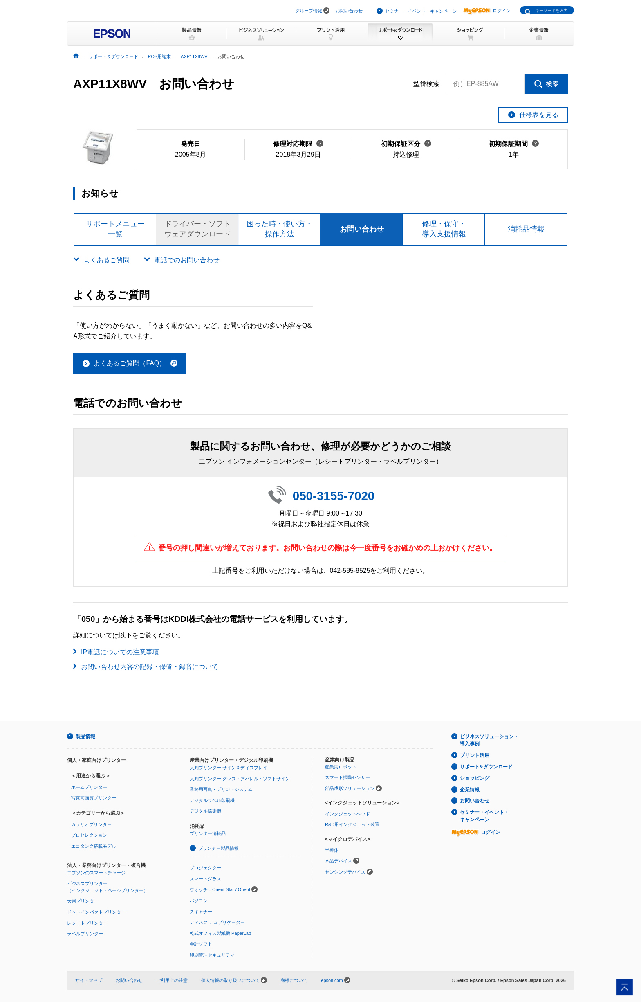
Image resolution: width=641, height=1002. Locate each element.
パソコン (199, 900)
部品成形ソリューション (349, 788)
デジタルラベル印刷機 (212, 800)
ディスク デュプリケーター (217, 922)
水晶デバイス (338, 860)
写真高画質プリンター (93, 797)
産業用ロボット (340, 766)
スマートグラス (205, 878)
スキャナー (201, 911)
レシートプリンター (87, 922)
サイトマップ (88, 979)
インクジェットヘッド (347, 813)
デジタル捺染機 (205, 810)
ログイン (487, 10)
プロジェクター (205, 867)
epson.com (332, 979)
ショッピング (474, 778)
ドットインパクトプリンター (96, 912)
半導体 (331, 849)
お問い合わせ (349, 10)
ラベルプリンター (85, 933)
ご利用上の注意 (172, 979)
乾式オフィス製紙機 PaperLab (220, 932)
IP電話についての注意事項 (120, 651)
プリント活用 (474, 755)
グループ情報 (308, 10)
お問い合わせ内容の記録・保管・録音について (149, 666)
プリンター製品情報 (218, 848)
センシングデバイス (345, 871)
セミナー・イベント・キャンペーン (421, 11)
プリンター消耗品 (208, 833)
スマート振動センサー (347, 777)
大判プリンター (83, 900)
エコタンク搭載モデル (93, 846)
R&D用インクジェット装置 (352, 824)
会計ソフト (201, 943)
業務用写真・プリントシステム (221, 789)
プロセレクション (89, 835)
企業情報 (470, 789)
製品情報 (85, 736)
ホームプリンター (89, 787)
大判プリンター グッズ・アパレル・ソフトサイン (240, 778)
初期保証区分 (406, 143)
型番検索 (426, 83)
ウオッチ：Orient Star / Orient (220, 889)
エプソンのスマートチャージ (96, 872)
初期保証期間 (514, 143)
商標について (293, 979)
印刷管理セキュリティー (214, 954)
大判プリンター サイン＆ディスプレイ (228, 767)
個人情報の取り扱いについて (234, 979)
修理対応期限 (298, 143)
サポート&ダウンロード (486, 767)
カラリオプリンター (91, 824)
